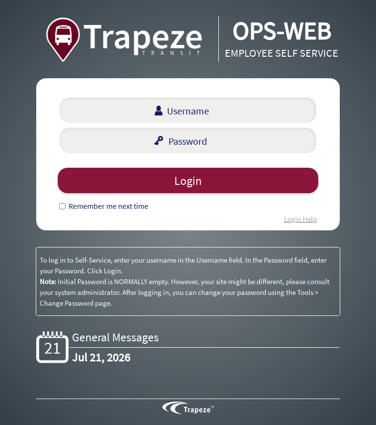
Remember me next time (108, 206)
